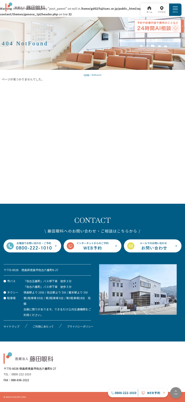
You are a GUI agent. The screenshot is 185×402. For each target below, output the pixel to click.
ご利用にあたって (43, 326)
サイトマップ (11, 326)
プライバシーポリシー (80, 326)
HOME (86, 74)
